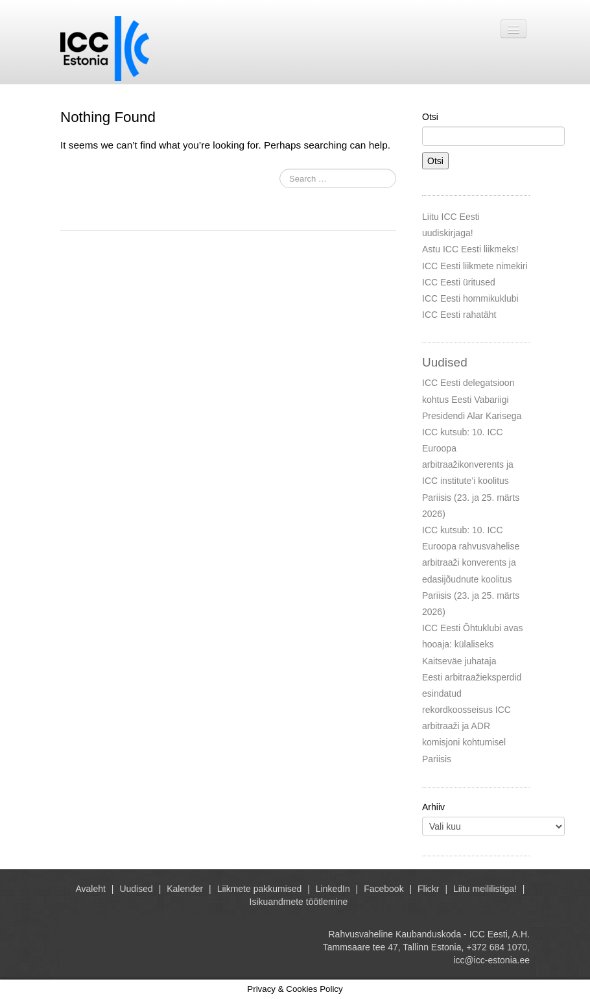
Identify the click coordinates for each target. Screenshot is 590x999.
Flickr (428, 889)
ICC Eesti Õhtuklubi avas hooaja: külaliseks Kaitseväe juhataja (472, 644)
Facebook (383, 889)
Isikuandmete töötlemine (299, 902)
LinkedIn (333, 889)
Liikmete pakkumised (259, 889)
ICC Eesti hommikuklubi (470, 298)
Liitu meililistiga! (485, 889)
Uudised (135, 889)
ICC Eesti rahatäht (459, 314)
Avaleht (91, 889)
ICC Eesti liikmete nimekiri (475, 266)
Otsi (430, 117)
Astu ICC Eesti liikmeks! (470, 249)
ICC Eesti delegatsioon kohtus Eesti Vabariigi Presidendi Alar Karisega (471, 399)
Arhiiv (433, 807)
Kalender (185, 889)
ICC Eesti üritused (458, 282)
